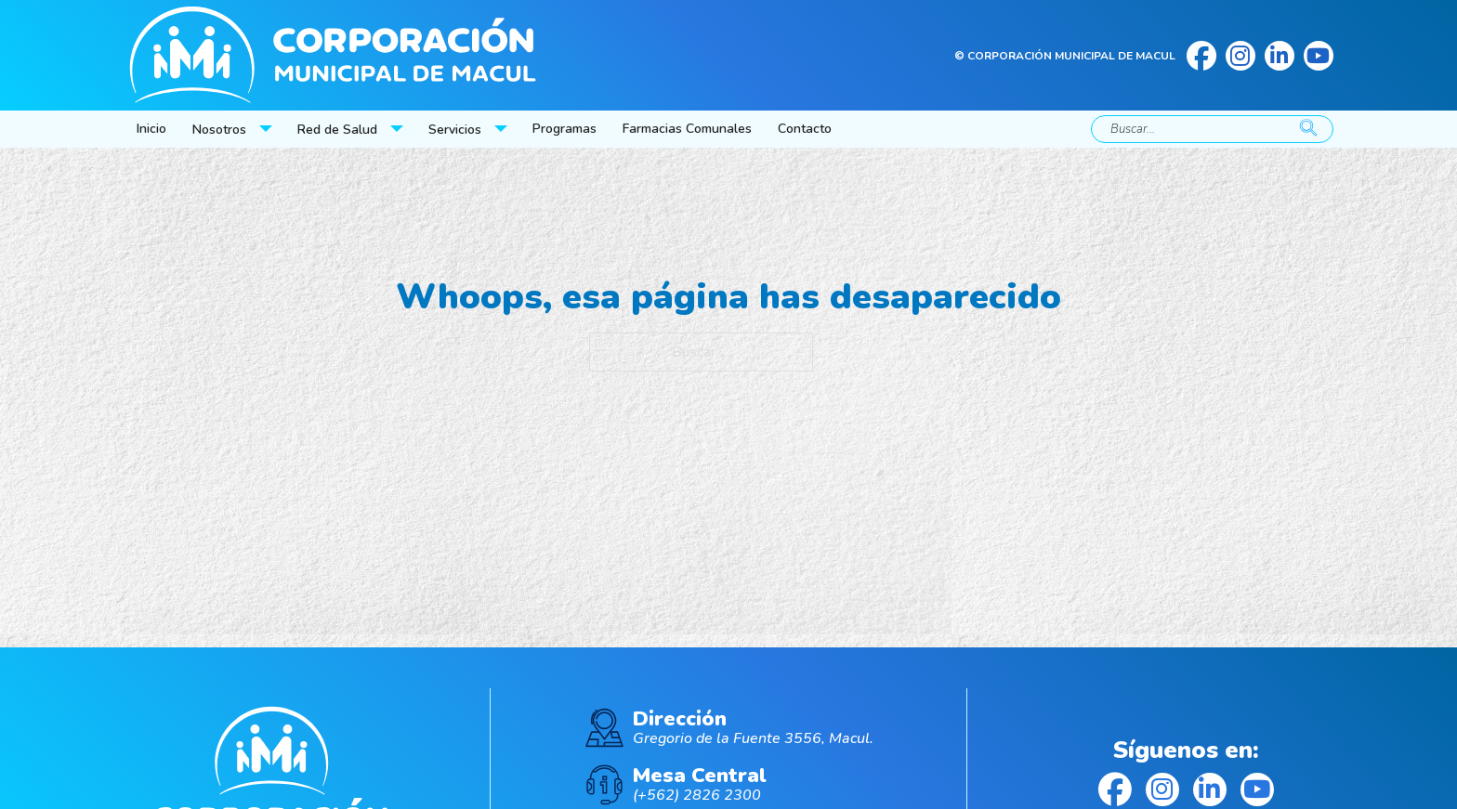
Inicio (151, 128)
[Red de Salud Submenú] (398, 129)
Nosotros (219, 129)
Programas (564, 128)
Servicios (454, 129)
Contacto (805, 128)
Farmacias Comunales (687, 128)
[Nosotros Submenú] (267, 129)
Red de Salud (337, 129)
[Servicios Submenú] (502, 129)
